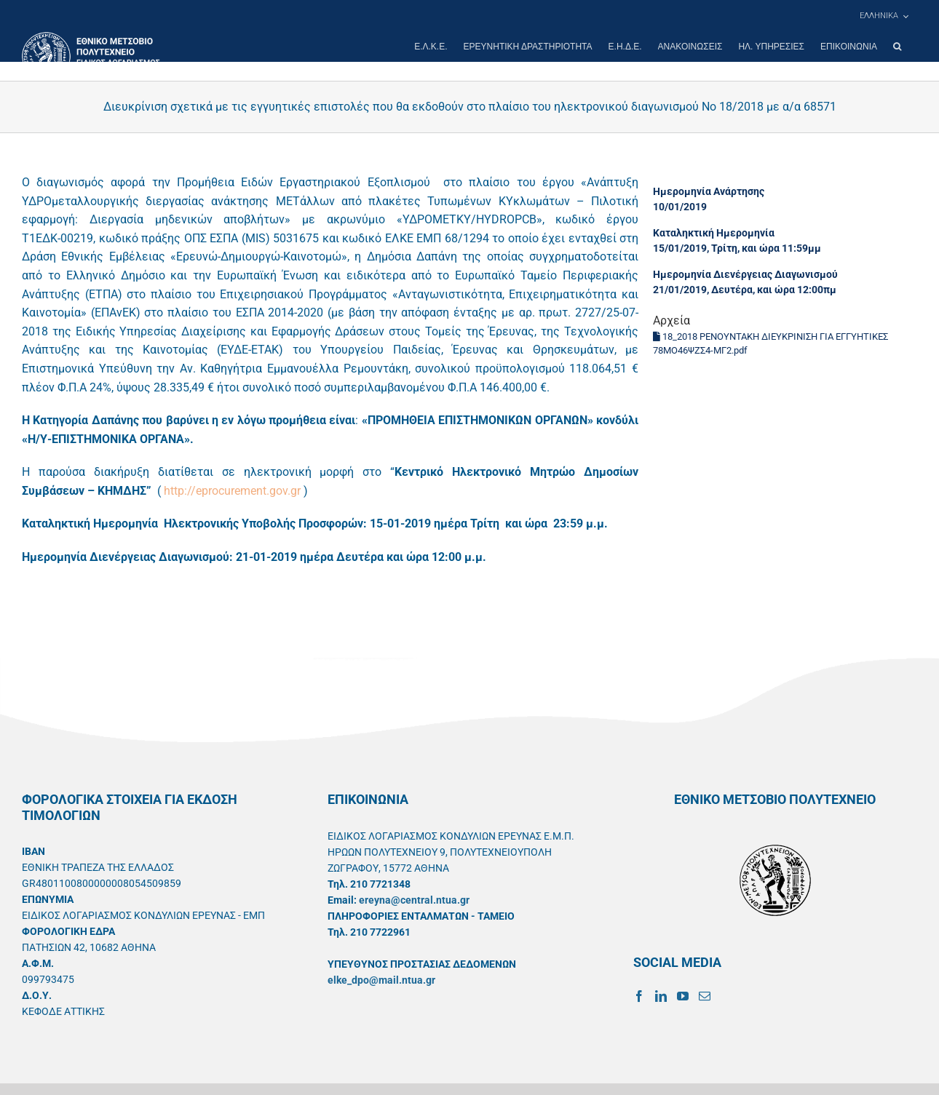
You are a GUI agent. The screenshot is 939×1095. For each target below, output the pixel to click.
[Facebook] (639, 996)
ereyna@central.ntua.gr (414, 900)
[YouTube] (683, 996)
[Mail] (704, 996)
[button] (897, 46)
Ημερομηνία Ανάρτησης (708, 191)
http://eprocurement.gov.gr (232, 491)
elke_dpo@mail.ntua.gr (381, 980)
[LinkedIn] (661, 996)
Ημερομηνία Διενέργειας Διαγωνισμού (745, 274)
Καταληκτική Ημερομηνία (713, 233)
